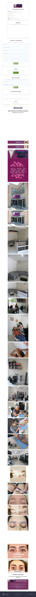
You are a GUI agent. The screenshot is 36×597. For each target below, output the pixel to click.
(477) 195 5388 (11, 15)
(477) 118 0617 (11, 17)
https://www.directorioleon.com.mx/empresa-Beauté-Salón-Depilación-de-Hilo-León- (16, 104)
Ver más (15, 72)
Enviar (16, 63)
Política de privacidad (18, 594)
